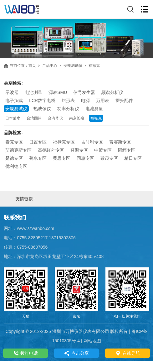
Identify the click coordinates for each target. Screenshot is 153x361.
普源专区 (79, 150)
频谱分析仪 (112, 92)
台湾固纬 (34, 118)
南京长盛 (76, 118)
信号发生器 (84, 92)
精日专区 (133, 158)
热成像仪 (42, 108)
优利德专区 (16, 166)
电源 (85, 100)
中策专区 (103, 150)
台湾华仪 (55, 118)
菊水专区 (38, 158)
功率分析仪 (68, 108)
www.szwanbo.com (35, 228)
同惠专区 (85, 158)
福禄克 (96, 118)
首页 (32, 65)
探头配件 (124, 100)
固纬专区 (126, 150)
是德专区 (14, 158)
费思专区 (61, 158)
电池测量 (33, 92)
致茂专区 (109, 158)
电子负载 (14, 100)
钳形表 (68, 100)
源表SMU (57, 92)
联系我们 (15, 217)
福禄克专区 (64, 141)
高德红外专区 (51, 150)
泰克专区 (14, 141)
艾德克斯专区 (18, 150)
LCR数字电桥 (42, 100)
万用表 (102, 100)
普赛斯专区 (120, 141)
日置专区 (38, 141)
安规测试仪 (73, 65)
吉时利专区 (92, 141)
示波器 (11, 92)
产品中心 (49, 65)
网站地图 (92, 340)
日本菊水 (12, 118)
